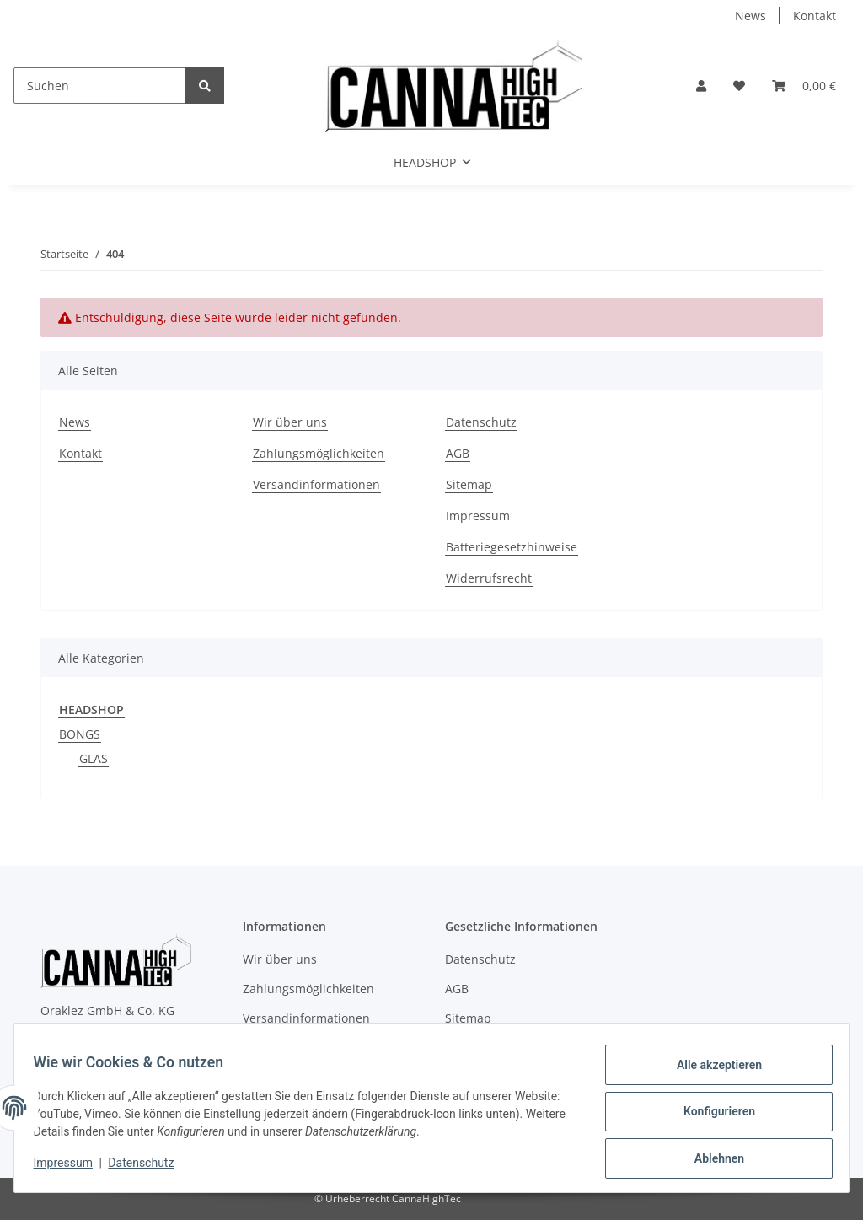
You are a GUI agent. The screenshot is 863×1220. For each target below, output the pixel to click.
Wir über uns (290, 422)
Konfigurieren (711, 1116)
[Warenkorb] (804, 85)
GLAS (93, 758)
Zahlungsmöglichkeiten (318, 453)
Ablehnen (711, 1160)
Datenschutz (481, 422)
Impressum (478, 516)
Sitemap (469, 484)
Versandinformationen (316, 484)
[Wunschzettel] (739, 85)
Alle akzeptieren (710, 1072)
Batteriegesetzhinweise (511, 547)
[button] (701, 85)
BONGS (79, 734)
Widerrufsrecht (489, 578)
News (750, 16)
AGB (457, 453)
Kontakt (814, 16)
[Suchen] (99, 85)
